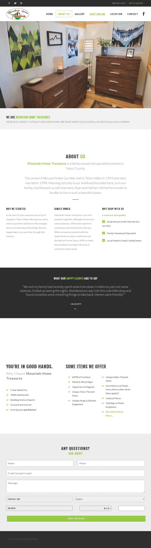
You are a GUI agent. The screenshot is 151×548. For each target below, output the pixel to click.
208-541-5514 (118, 3)
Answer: (12, 508)
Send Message (76, 518)
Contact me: (14, 499)
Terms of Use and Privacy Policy (23, 539)
